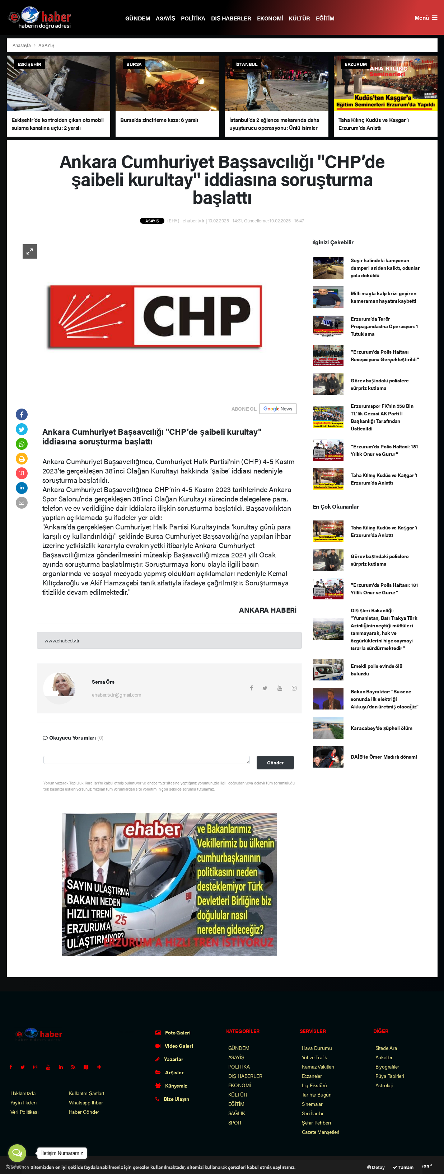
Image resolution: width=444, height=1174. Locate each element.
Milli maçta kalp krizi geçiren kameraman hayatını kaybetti (383, 296)
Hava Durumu (317, 1047)
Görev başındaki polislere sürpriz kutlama (380, 384)
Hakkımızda (23, 1093)
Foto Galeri (173, 1032)
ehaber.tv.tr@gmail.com (116, 694)
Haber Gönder (84, 1111)
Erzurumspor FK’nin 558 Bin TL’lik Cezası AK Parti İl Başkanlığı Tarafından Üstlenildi (382, 417)
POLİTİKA (193, 18)
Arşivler (169, 1072)
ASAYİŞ (165, 18)
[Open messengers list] (17, 1153)
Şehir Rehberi (316, 1122)
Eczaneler (312, 1075)
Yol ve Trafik (314, 1057)
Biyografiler (387, 1066)
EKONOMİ (270, 18)
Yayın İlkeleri (23, 1102)
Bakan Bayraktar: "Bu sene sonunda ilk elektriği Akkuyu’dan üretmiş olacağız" (385, 699)
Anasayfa (22, 45)
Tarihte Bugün (317, 1094)
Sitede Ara (386, 1047)
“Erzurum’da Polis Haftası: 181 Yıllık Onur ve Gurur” (384, 450)
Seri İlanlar (313, 1113)
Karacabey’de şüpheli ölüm (381, 727)
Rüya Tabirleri (389, 1075)
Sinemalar (312, 1103)
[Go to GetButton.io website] (17, 1167)
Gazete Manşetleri (321, 1131)
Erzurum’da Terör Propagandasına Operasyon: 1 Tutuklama (384, 326)
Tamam (403, 1167)
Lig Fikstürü (314, 1085)
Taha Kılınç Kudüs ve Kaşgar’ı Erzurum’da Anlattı (384, 478)
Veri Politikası (24, 1111)
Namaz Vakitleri (318, 1066)
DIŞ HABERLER (231, 18)
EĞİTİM (325, 18)
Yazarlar (169, 1058)
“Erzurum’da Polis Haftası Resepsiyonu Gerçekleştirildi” (385, 355)
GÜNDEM (137, 18)
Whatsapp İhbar (86, 1102)
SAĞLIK (237, 1113)
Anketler (384, 1057)
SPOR (234, 1122)
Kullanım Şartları (86, 1093)
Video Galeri (174, 1045)
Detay (376, 1167)
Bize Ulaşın (172, 1098)
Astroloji (384, 1085)
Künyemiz (171, 1085)
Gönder (275, 762)
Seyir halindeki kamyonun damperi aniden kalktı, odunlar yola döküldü (385, 267)
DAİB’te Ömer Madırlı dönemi (384, 756)
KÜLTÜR (299, 18)
